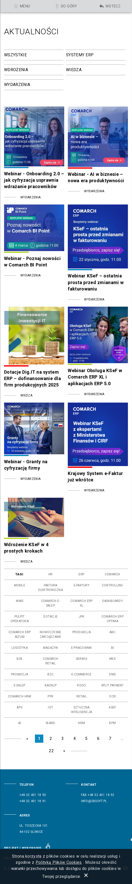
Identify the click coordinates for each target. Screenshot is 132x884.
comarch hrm (19, 696)
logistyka (19, 648)
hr (50, 574)
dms (112, 674)
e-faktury (81, 585)
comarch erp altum (19, 634)
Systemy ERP (80, 54)
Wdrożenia (16, 69)
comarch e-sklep (50, 603)
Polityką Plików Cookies (59, 862)
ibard (50, 723)
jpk (81, 616)
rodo (81, 685)
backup (51, 685)
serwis (81, 659)
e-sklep (19, 685)
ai (19, 723)
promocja (19, 674)
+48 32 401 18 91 (32, 801)
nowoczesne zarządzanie (50, 634)
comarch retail (50, 661)
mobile (19, 585)
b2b (20, 659)
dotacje (50, 616)
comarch (112, 574)
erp (81, 574)
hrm (81, 723)
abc (112, 632)
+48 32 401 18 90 (32, 795)
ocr (112, 696)
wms (19, 601)
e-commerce (81, 674)
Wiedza (74, 69)
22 (51, 750)
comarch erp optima (112, 619)
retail (81, 696)
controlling (112, 585)
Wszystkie (15, 54)
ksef (112, 707)
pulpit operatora (19, 619)
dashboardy (112, 601)
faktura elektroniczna (50, 588)
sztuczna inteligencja (81, 710)
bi (112, 648)
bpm (112, 723)
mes (112, 659)
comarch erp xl (81, 603)
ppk (50, 696)
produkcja (81, 632)
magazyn (50, 648)
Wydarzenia (17, 84)
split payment (112, 685)
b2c (50, 674)
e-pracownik (81, 648)
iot (50, 707)
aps (19, 707)
